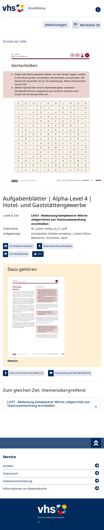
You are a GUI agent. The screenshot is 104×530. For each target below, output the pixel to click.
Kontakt (51, 466)
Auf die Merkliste (18, 254)
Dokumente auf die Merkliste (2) (73, 373)
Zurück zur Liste (14, 41)
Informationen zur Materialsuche (51, 488)
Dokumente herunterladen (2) (26, 373)
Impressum (51, 473)
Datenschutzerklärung (51, 481)
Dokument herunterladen (57, 246)
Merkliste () (90, 25)
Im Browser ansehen (21, 246)
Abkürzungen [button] (56, 25)
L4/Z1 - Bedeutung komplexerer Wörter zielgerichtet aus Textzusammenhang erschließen (52, 404)
